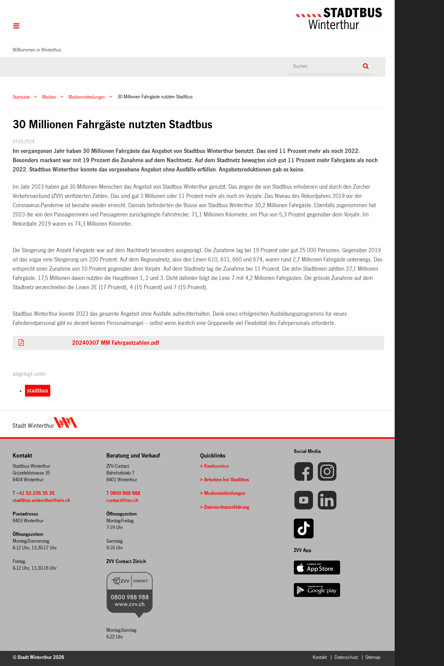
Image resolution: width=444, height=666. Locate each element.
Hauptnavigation (16, 26)
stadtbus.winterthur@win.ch (41, 500)
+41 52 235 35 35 (35, 493)
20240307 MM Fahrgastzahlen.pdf (115, 343)
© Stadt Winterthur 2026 (38, 657)
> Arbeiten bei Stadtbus (224, 479)
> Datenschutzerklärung (224, 507)
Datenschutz (346, 657)
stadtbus (37, 391)
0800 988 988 (125, 493)
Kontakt (320, 657)
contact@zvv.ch (122, 500)
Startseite (21, 96)
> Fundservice (214, 466)
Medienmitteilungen (86, 96)
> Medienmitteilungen (222, 493)
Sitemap (372, 657)
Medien (49, 96)
